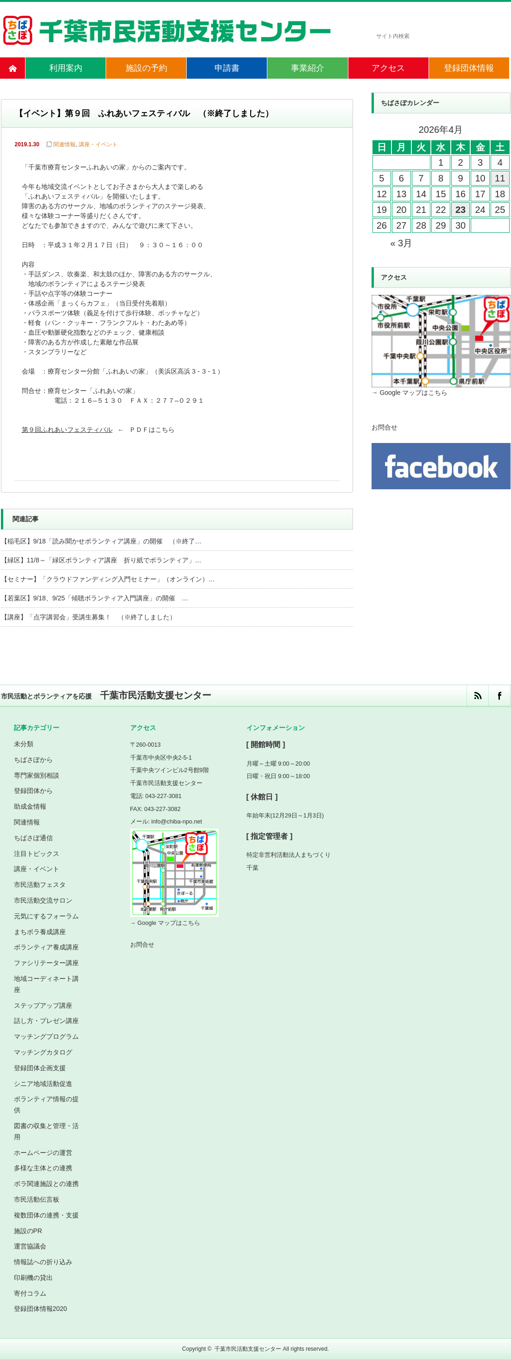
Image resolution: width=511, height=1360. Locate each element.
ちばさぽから (33, 759)
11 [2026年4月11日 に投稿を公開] (500, 178)
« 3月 (401, 243)
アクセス (388, 68)
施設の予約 (146, 68)
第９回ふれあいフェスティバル (67, 430)
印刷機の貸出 (33, 1277)
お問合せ (384, 427)
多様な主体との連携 (43, 1168)
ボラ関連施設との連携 (46, 1183)
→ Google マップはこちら (410, 392)
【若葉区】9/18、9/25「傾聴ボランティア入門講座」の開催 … (95, 598)
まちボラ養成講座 (40, 932)
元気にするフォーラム (46, 916)
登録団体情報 (469, 68)
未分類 (23, 744)
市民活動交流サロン (43, 900)
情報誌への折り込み (43, 1262)
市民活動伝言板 (36, 1199)
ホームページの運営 (43, 1152)
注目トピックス (36, 853)
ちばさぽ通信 (33, 838)
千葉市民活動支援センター (247, 1349)
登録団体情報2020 (40, 1308)
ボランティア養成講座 (46, 947)
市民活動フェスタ (40, 884)
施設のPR (28, 1231)
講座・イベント (98, 144)
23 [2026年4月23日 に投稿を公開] (460, 210)
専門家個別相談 (36, 775)
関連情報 (64, 144)
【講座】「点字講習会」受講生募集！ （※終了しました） (88, 617)
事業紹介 (307, 68)
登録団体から (33, 790)
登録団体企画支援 (40, 1068)
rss (477, 695)
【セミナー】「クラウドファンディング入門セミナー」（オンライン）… (108, 579)
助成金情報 (30, 806)
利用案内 (65, 68)
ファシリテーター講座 (46, 963)
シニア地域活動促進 (43, 1083)
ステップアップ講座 (43, 1005)
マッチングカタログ (43, 1052)
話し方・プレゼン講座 (46, 1020)
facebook (499, 695)
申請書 (227, 68)
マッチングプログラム (46, 1036)
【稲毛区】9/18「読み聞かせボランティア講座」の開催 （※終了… (101, 541)
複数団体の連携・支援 (46, 1215)
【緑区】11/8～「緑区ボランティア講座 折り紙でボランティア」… (101, 560)
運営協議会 (30, 1246)
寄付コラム (30, 1293)
